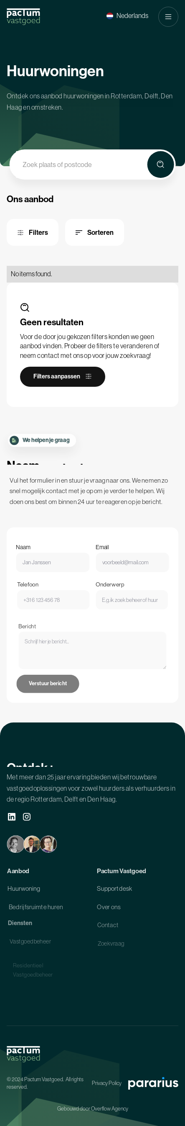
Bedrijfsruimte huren (35, 910)
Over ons (108, 910)
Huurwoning (24, 891)
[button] (127, 16)
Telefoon (34, 593)
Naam (28, 553)
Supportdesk (114, 891)
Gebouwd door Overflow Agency (92, 1108)
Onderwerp (108, 593)
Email (102, 553)
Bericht (35, 643)
